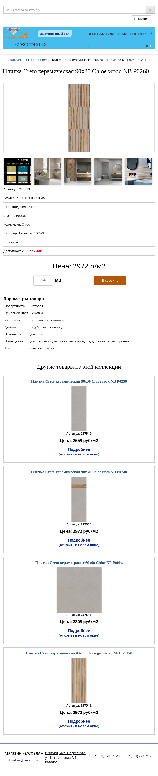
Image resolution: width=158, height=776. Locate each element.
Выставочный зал (55, 34)
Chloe (42, 60)
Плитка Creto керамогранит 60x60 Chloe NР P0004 (79, 563)
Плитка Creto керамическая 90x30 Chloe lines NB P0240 (79, 472)
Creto (30, 60)
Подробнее (79, 451)
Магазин (24, 753)
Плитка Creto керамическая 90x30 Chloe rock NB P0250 (79, 381)
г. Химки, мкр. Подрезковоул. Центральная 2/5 (65, 755)
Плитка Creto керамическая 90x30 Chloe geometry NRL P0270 (79, 653)
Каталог (16, 60)
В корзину (110, 280)
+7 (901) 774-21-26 (28, 44)
